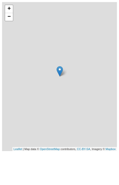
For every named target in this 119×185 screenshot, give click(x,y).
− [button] (9, 17)
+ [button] (9, 9)
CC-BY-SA (83, 149)
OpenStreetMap (50, 149)
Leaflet (18, 149)
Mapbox (111, 149)
